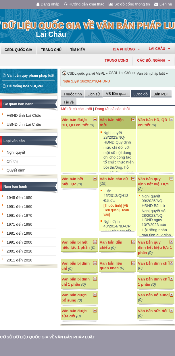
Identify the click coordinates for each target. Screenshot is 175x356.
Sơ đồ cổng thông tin (129, 4)
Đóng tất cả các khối (112, 109)
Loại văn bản (14, 141)
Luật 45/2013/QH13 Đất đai (115, 196)
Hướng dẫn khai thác (84, 4)
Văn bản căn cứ (114, 179)
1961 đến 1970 (19, 215)
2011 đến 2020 (19, 260)
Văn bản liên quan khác (111, 265)
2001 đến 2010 (19, 251)
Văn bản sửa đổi (153, 311)
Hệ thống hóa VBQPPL (25, 86)
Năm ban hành (15, 186)
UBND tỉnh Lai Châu (24, 124)
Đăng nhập (47, 4)
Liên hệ (163, 4)
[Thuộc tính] (112, 206)
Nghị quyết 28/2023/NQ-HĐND (86, 81)
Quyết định (16, 170)
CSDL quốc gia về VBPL (86, 73)
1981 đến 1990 (19, 233)
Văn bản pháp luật (150, 73)
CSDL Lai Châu (121, 73)
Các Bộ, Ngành (153, 61)
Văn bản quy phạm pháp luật (30, 76)
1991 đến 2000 (19, 242)
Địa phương (126, 49)
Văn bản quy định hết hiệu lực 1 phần (155, 247)
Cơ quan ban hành (18, 104)
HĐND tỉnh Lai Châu (24, 115)
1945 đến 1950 (19, 197)
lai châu (159, 49)
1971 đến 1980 (19, 224)
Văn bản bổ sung (153, 295)
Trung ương (116, 61)
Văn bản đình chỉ (153, 263)
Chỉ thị (12, 161)
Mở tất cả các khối (76, 109)
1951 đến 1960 (19, 206)
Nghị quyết (16, 152)
